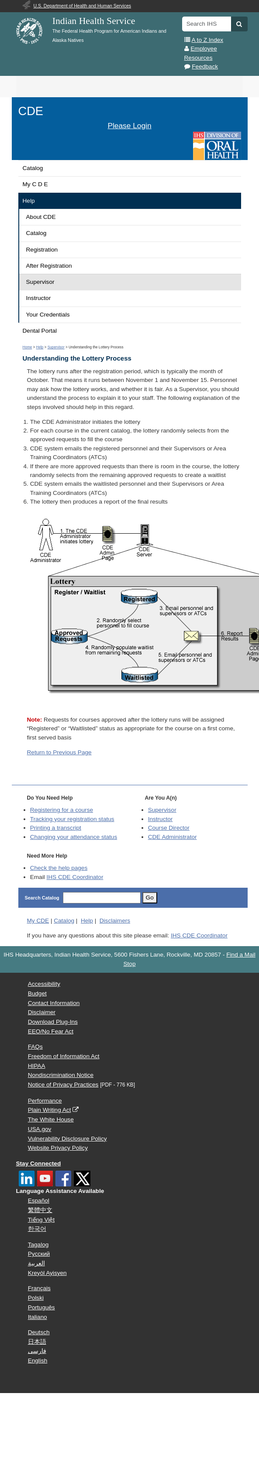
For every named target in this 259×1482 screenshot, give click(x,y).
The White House (51, 1119)
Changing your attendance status (73, 837)
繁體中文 (40, 1210)
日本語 (37, 1342)
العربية (36, 1263)
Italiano (37, 1317)
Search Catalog (42, 897)
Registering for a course (61, 810)
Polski (36, 1298)
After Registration (49, 265)
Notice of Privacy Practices (63, 1084)
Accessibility (44, 984)
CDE (30, 111)
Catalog (33, 168)
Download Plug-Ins (53, 1022)
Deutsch (39, 1332)
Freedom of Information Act (64, 1056)
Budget (37, 993)
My (38, 920)
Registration (42, 249)
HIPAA (36, 1066)
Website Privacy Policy (58, 1148)
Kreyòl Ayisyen (47, 1273)
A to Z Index (208, 40)
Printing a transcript (55, 827)
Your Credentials (48, 314)
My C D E (35, 184)
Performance (45, 1100)
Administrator (172, 837)
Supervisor (40, 282)
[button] (239, 24)
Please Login (129, 125)
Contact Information (54, 1003)
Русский (39, 1253)
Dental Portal (40, 330)
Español (38, 1200)
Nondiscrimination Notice (60, 1075)
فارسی (37, 1351)
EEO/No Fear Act (50, 1031)
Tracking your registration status (72, 819)
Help (29, 201)
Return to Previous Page (59, 752)
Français (39, 1288)
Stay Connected (38, 1163)
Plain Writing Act (49, 1110)
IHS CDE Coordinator (74, 877)
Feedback (205, 66)
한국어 (37, 1229)
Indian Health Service (93, 21)
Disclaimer (41, 1012)
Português (41, 1307)
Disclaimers (115, 920)
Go (150, 897)
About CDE (41, 217)
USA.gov (40, 1129)
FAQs (35, 1046)
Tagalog (38, 1244)
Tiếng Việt (41, 1219)
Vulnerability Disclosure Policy (67, 1138)
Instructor (38, 298)
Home (27, 347)
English (38, 1360)
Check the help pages (59, 868)
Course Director (169, 827)
